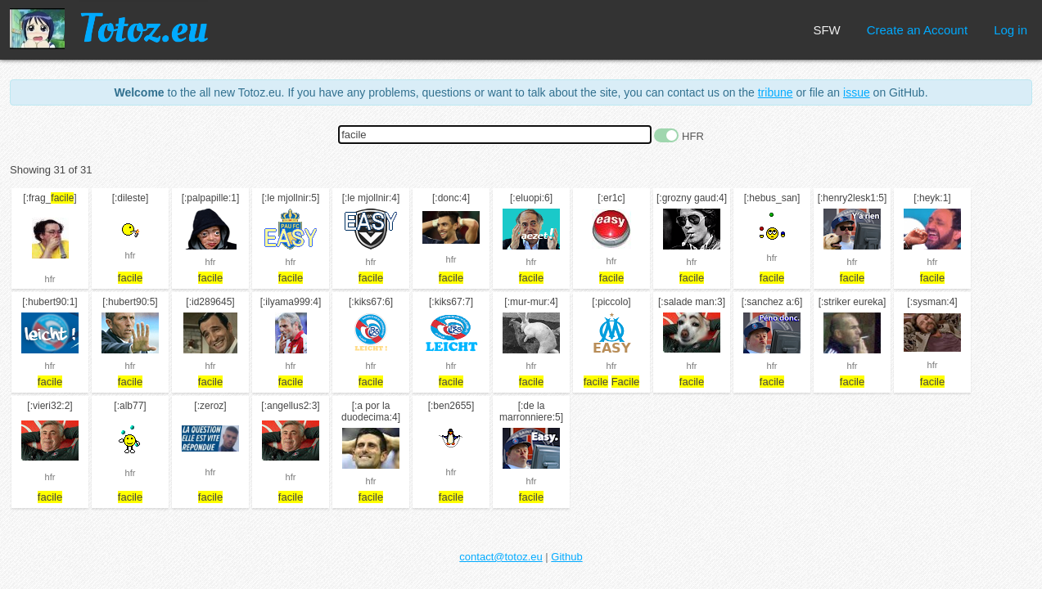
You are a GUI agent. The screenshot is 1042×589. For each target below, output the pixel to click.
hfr (50, 279)
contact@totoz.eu (500, 557)
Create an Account (917, 30)
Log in (1010, 30)
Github (566, 557)
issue (856, 92)
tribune (775, 92)
